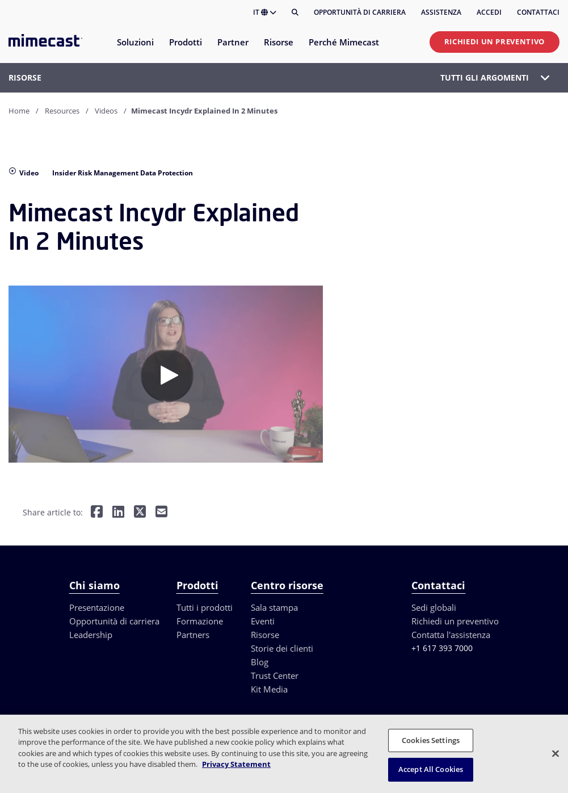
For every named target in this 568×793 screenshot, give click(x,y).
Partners (192, 634)
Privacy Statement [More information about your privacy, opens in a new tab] (236, 764)
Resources (62, 111)
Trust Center (274, 675)
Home (19, 111)
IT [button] (264, 12)
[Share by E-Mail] (161, 512)
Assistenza (441, 12)
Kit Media (269, 689)
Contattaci (538, 12)
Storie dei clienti (282, 648)
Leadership (90, 634)
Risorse (265, 634)
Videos (106, 111)
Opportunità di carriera (360, 12)
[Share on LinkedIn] (118, 512)
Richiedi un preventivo (494, 41)
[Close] (555, 753)
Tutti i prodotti (204, 607)
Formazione (199, 621)
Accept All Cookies (430, 769)
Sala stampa (274, 607)
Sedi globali (433, 607)
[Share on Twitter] (140, 512)
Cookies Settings (431, 740)
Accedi (489, 12)
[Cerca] (295, 12)
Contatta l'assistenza (450, 634)
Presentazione (96, 607)
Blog (259, 662)
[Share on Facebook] (97, 512)
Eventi (263, 621)
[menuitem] (134, 49)
